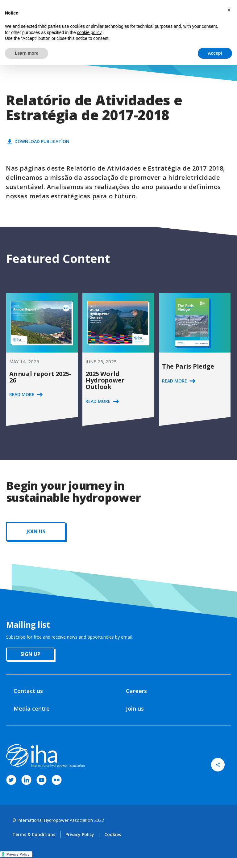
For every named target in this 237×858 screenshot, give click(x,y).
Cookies (112, 834)
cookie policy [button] (89, 32)
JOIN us (36, 531)
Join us (135, 708)
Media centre (32, 708)
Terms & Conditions (33, 834)
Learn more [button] (26, 53)
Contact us (28, 691)
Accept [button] (215, 53)
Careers (136, 691)
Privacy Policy (79, 834)
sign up (30, 654)
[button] (229, 10)
